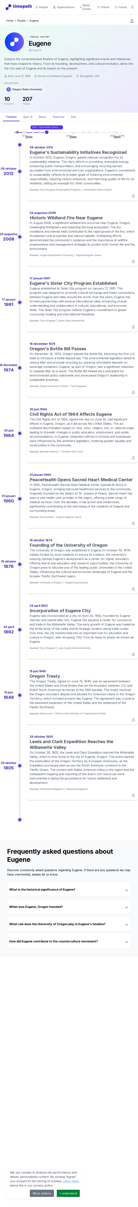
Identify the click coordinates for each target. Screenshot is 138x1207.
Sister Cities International (71, 320)
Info (73, 116)
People (21, 20)
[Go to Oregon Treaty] (97, 132)
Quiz (28, 116)
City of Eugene (47, 320)
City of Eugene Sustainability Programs (60, 189)
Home (9, 20)
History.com (46, 713)
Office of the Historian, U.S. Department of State (80, 713)
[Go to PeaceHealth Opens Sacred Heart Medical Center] (46, 132)
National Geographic (77, 789)
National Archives (49, 451)
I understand (68, 1193)
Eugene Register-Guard (88, 255)
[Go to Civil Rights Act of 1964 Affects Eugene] (45, 132)
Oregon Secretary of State (54, 386)
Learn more (71, 1181)
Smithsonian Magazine (52, 789)
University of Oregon (51, 582)
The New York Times (72, 451)
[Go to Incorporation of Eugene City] (90, 132)
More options (42, 1193)
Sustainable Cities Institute (98, 189)
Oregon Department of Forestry (56, 255)
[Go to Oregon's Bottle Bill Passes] (40, 132)
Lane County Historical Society (74, 648)
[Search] (132, 7)
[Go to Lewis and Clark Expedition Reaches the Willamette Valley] (114, 132)
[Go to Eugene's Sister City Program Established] (33, 132)
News (42, 116)
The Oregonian (78, 386)
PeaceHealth (46, 517)
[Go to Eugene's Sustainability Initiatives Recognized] (23, 132)
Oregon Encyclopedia (76, 582)
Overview (59, 116)
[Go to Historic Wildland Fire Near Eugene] (25, 132)
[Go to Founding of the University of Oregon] (83, 132)
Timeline (11, 118)
